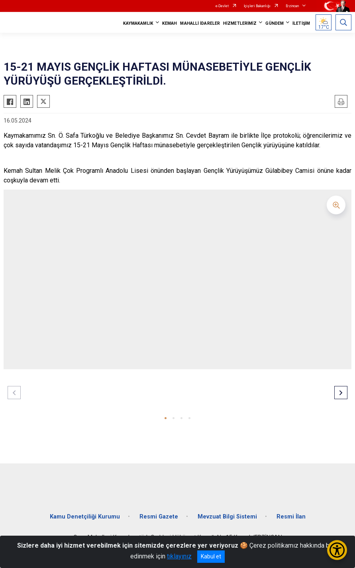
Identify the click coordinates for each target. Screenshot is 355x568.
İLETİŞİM (301, 23)
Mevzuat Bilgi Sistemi (227, 516)
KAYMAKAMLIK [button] (138, 23)
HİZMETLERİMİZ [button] (240, 23)
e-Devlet (222, 6)
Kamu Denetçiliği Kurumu (85, 516)
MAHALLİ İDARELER (200, 23)
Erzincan (292, 6)
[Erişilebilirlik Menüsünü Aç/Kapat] (337, 550)
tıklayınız (179, 556)
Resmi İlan (291, 516)
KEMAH (169, 23)
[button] (166, 418)
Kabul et (211, 556)
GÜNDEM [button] (274, 23)
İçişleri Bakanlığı (257, 6)
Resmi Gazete (158, 516)
